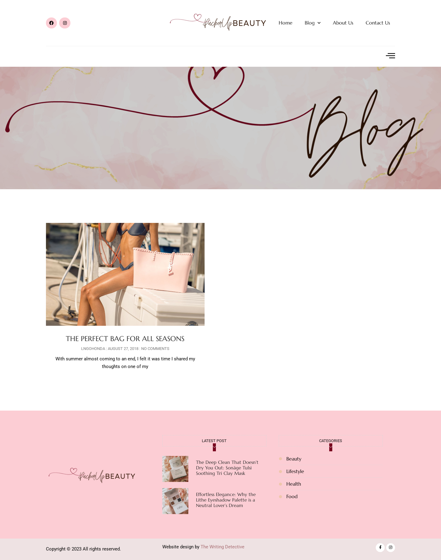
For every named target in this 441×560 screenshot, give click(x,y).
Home (285, 23)
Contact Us (378, 23)
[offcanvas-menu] (390, 56)
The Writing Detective (222, 547)
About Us (343, 23)
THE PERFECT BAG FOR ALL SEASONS (125, 338)
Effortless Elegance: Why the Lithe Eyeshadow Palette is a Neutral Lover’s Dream (226, 499)
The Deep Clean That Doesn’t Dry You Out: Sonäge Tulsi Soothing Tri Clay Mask (227, 467)
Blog (313, 23)
